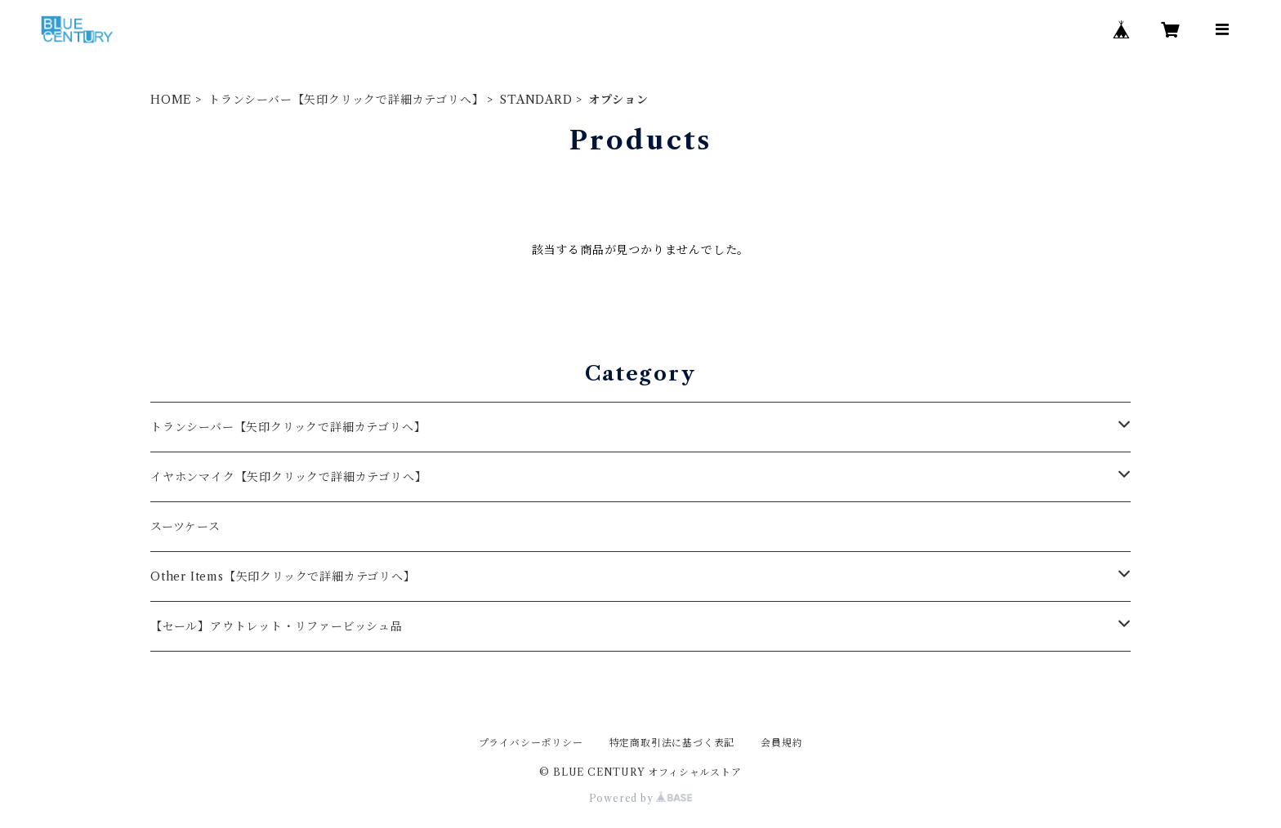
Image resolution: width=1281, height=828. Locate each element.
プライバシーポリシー (531, 743)
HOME (171, 99)
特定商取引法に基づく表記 (672, 743)
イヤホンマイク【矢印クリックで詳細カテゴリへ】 (288, 477)
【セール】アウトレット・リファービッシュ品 (276, 626)
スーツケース (185, 526)
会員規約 (781, 743)
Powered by (641, 798)
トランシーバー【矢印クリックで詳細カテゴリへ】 (346, 99)
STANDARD (536, 99)
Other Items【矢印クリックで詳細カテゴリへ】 (283, 576)
